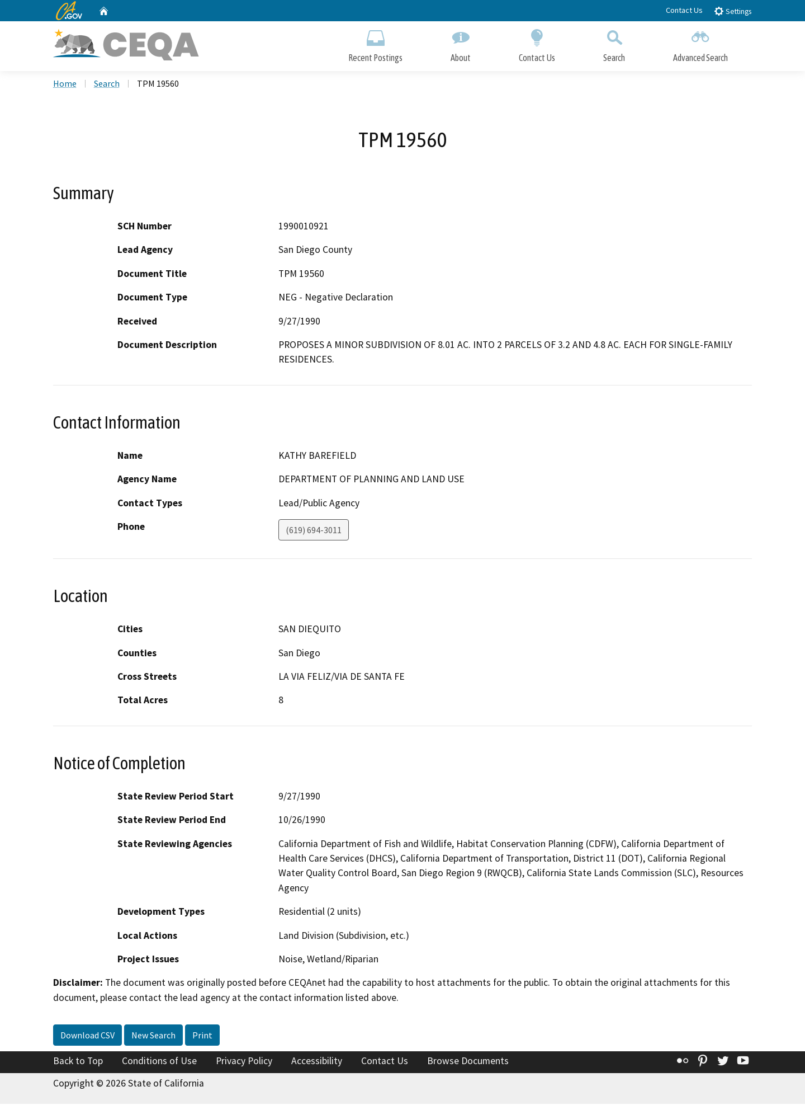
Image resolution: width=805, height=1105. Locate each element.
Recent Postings (375, 43)
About (460, 43)
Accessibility (316, 1062)
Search (614, 43)
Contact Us (684, 10)
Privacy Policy (244, 1062)
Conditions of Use (159, 1062)
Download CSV (87, 1036)
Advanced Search (700, 43)
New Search (153, 1036)
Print (202, 1036)
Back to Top (78, 1062)
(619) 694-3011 (314, 531)
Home (65, 84)
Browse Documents (468, 1062)
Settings (732, 11)
